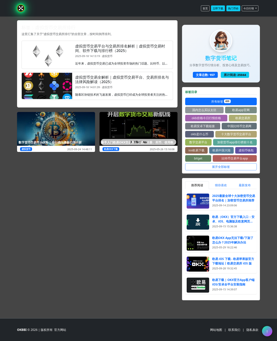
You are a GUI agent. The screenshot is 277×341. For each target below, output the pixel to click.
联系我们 (234, 330)
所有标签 (221, 101)
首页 (205, 8)
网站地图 (216, 330)
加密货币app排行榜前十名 (235, 142)
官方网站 (60, 330)
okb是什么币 (199, 134)
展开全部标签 (221, 167)
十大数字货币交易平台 (236, 134)
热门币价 (233, 8)
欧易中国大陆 (222, 150)
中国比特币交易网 (239, 126)
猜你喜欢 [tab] (221, 185)
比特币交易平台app (235, 158)
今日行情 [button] (249, 8)
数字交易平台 (198, 142)
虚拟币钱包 (246, 150)
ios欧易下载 (196, 150)
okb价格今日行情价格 (206, 118)
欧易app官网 (241, 110)
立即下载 (218, 8)
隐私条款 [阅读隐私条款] (252, 330)
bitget (198, 158)
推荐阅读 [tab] (197, 185)
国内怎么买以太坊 (204, 110)
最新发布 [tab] (245, 185)
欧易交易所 (242, 118)
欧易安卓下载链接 (203, 126)
